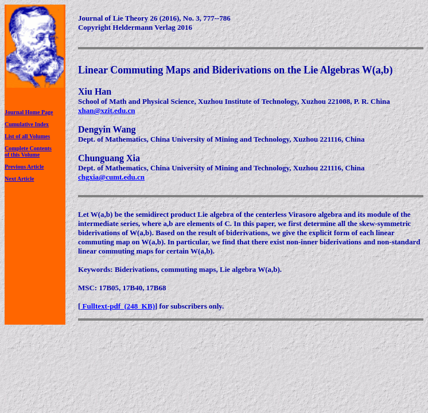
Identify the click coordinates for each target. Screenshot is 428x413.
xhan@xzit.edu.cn (106, 110)
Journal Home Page (29, 112)
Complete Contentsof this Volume (28, 151)
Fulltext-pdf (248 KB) (117, 306)
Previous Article (24, 166)
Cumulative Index (27, 124)
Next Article (19, 179)
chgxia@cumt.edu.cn (111, 177)
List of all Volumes (27, 136)
